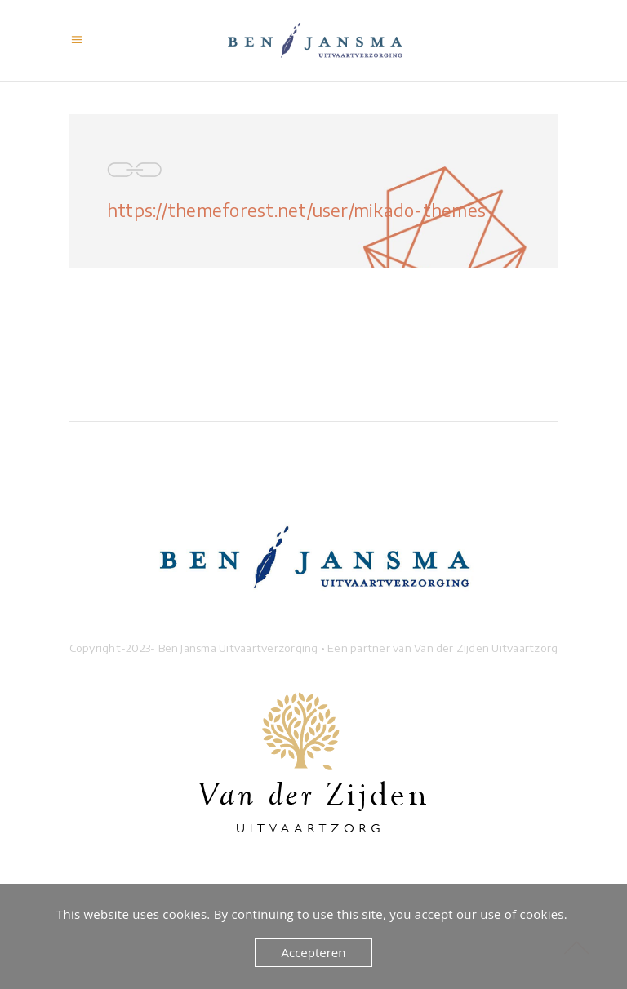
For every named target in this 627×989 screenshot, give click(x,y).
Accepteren (314, 952)
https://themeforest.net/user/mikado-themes (296, 210)
